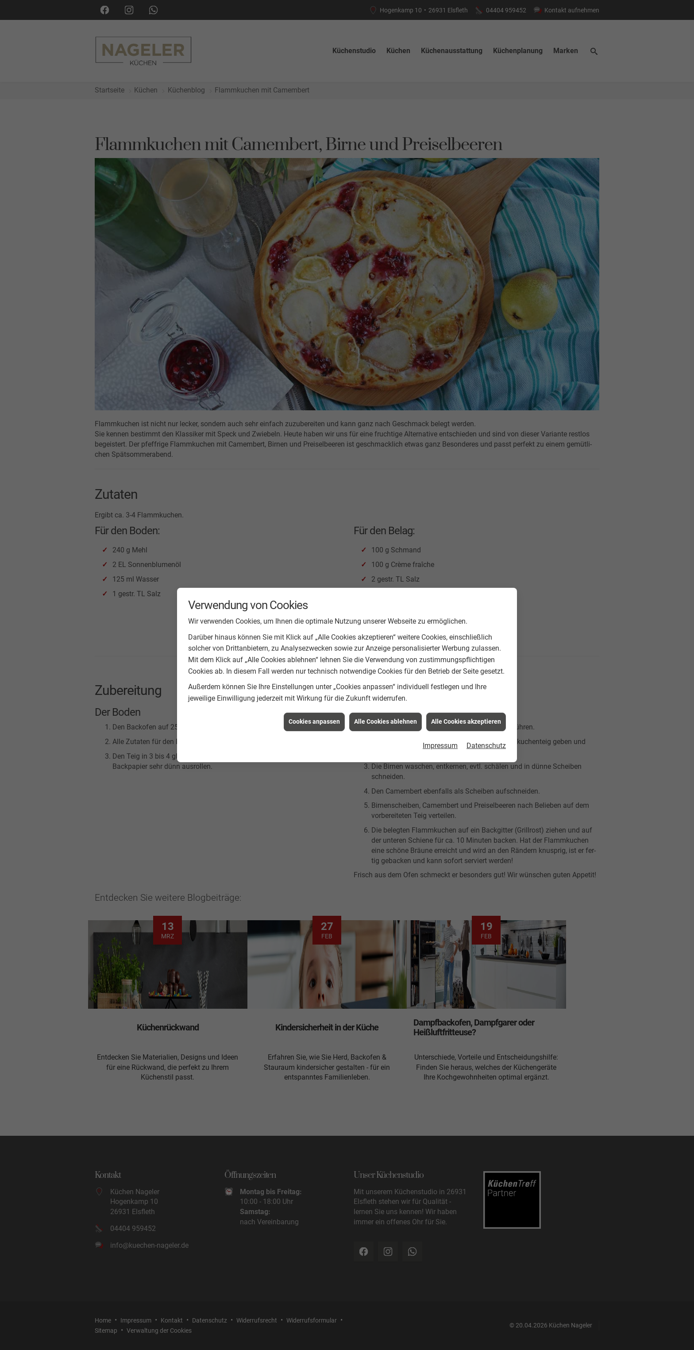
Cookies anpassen (314, 708)
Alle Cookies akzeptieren (466, 708)
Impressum (440, 732)
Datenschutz (486, 732)
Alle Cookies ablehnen (385, 708)
